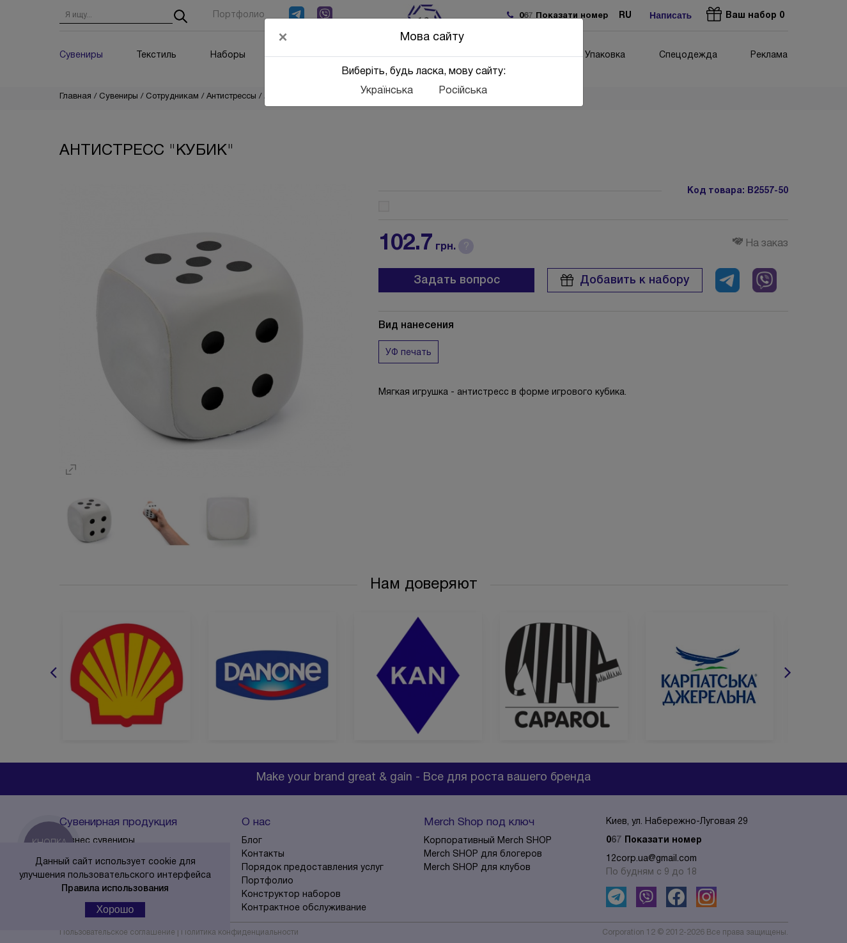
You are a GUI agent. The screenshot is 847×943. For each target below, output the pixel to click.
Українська (387, 90)
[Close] (283, 37)
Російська (463, 90)
